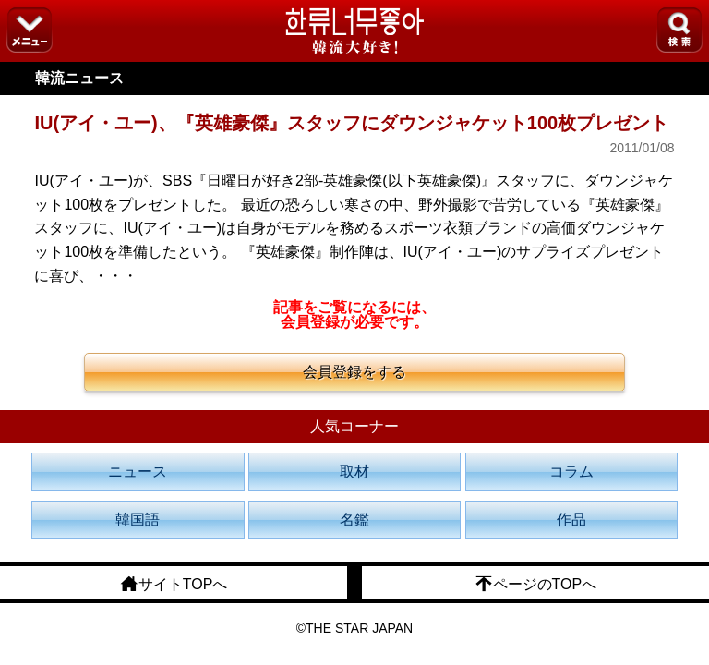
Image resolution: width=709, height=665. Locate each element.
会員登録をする (354, 372)
